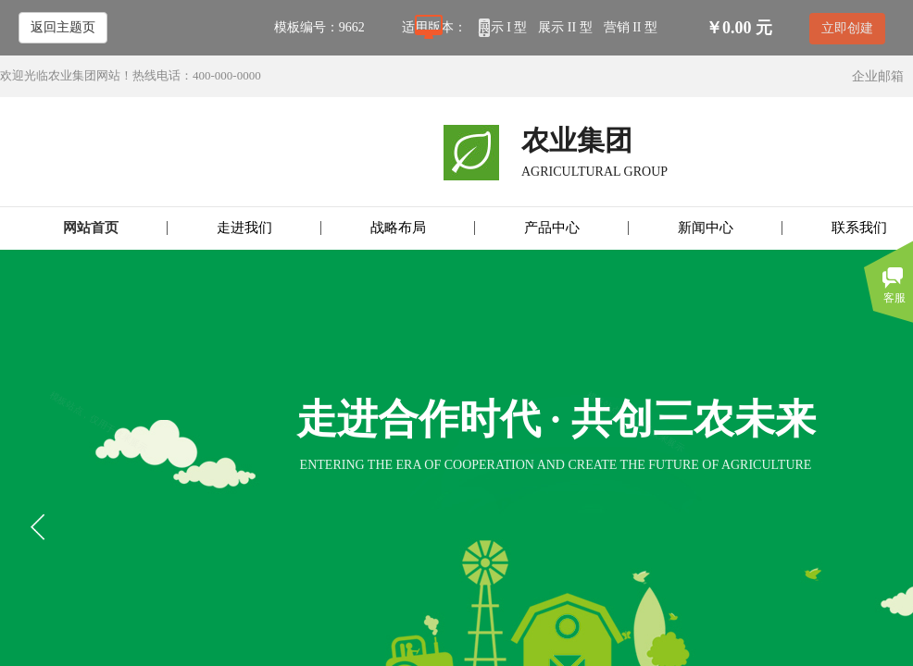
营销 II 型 (630, 27)
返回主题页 (63, 27)
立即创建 (847, 28)
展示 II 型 (565, 27)
